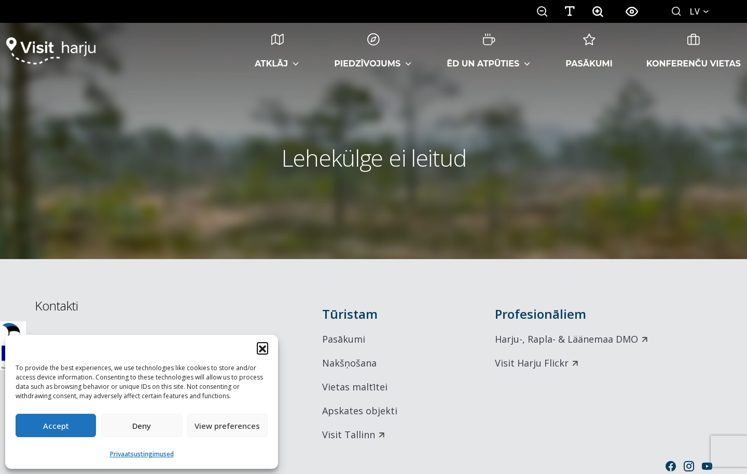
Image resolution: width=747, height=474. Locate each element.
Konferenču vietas (693, 51)
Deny (141, 426)
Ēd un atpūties (483, 51)
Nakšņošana (349, 363)
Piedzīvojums (367, 51)
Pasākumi (589, 51)
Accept (56, 426)
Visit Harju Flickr (532, 363)
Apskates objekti (359, 410)
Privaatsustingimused (142, 454)
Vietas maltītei (355, 387)
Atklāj (271, 51)
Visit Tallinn (348, 434)
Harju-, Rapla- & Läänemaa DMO (566, 339)
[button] (262, 348)
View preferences (227, 426)
